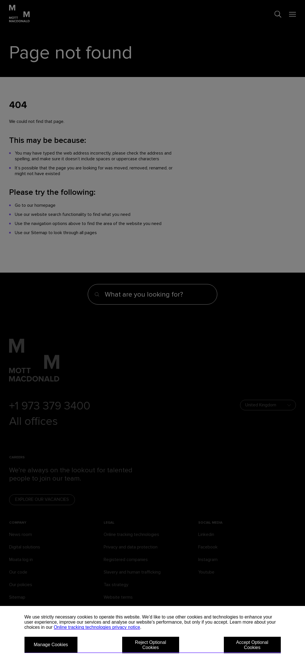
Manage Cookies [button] (51, 644)
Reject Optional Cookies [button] (150, 645)
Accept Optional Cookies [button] (252, 645)
